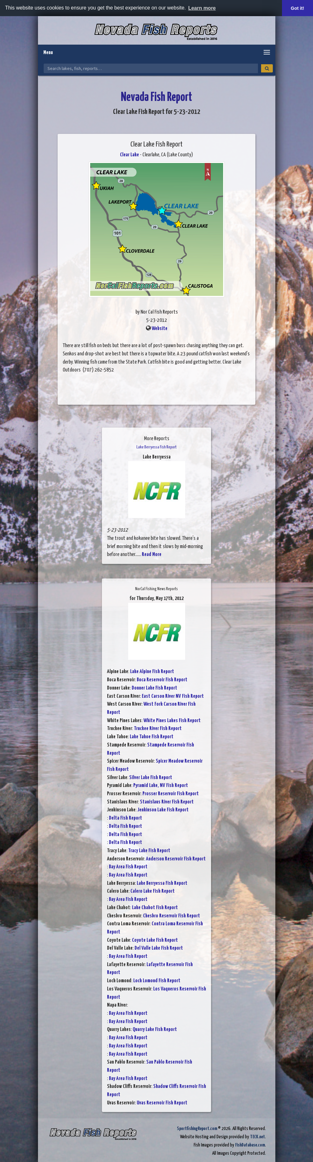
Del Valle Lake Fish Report (159, 948)
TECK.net (257, 1136)
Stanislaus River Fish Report (167, 802)
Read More (151, 554)
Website (159, 328)
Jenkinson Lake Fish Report (163, 810)
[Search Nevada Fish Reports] (151, 68)
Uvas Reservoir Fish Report (162, 1103)
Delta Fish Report (125, 818)
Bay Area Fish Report (128, 867)
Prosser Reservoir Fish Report (170, 794)
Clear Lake (129, 155)
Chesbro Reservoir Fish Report (171, 916)
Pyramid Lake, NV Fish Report (160, 785)
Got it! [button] (297, 8)
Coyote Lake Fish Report (155, 940)
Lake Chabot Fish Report (155, 907)
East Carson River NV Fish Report (173, 696)
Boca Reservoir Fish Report (162, 680)
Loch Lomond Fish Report (156, 981)
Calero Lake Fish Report (152, 891)
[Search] (267, 68)
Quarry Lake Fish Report (155, 1029)
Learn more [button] (202, 8)
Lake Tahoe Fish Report (151, 737)
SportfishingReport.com (197, 1128)
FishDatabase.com (250, 1145)
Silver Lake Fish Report (150, 777)
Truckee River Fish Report (158, 728)
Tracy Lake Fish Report (149, 850)
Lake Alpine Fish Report (152, 671)
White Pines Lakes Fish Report (172, 720)
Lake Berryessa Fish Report (162, 883)
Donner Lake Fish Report (154, 688)
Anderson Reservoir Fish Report (176, 859)
